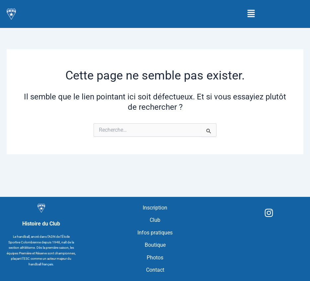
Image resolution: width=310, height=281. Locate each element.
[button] (251, 14)
